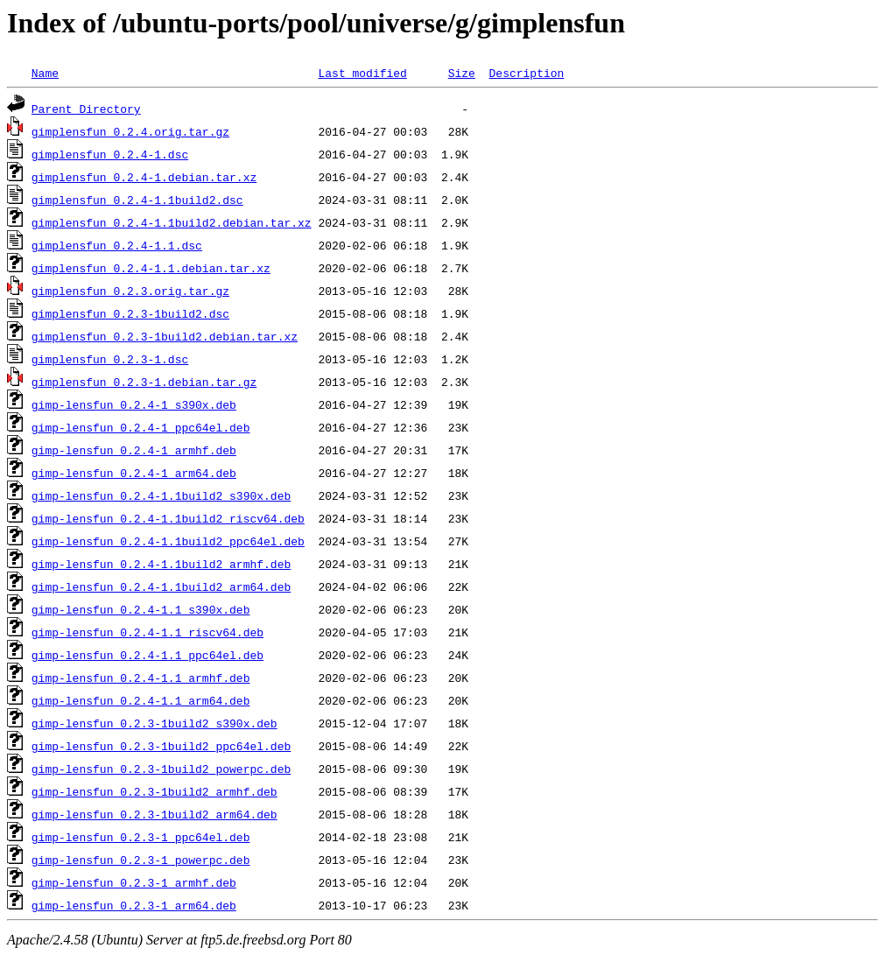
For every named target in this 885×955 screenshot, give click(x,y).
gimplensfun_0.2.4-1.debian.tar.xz (144, 177)
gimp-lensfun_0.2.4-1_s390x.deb (134, 404)
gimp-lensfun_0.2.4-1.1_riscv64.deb (147, 632)
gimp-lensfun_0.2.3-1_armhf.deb (134, 882)
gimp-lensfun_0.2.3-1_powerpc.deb (141, 859)
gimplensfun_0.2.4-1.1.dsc (117, 245)
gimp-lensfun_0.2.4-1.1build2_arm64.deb (161, 586)
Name (45, 73)
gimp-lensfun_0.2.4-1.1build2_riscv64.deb (168, 518)
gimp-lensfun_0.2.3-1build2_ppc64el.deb (161, 746)
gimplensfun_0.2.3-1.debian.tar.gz (144, 382)
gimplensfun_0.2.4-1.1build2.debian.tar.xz (172, 222)
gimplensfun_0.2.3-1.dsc (110, 359)
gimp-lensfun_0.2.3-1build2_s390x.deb (154, 723)
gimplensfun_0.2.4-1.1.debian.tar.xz (151, 268)
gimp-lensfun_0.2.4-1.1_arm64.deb (141, 700)
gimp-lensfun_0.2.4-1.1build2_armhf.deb (161, 564)
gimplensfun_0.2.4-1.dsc (110, 154)
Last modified (362, 73)
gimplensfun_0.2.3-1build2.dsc (130, 313)
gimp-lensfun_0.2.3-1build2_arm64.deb (154, 814)
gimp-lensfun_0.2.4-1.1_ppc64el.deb (147, 655)
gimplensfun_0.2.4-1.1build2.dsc (137, 199)
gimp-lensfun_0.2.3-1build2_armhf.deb (154, 791)
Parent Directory (86, 108)
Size (461, 73)
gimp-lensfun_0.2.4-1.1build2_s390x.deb (161, 495)
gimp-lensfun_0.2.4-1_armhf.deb (134, 450)
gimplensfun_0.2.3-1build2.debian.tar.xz (165, 336)
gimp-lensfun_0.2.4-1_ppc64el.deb (141, 427)
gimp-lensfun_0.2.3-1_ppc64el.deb (141, 837)
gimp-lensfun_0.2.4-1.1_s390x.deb (141, 609)
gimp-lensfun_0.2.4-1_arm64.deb (134, 473)
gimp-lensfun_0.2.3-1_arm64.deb (134, 905)
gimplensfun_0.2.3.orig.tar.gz (130, 290)
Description (526, 73)
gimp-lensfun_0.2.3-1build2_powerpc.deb (161, 768)
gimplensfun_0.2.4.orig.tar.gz (130, 131)
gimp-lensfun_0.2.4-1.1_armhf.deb (141, 677)
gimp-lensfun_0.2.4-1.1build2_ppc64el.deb (168, 541)
